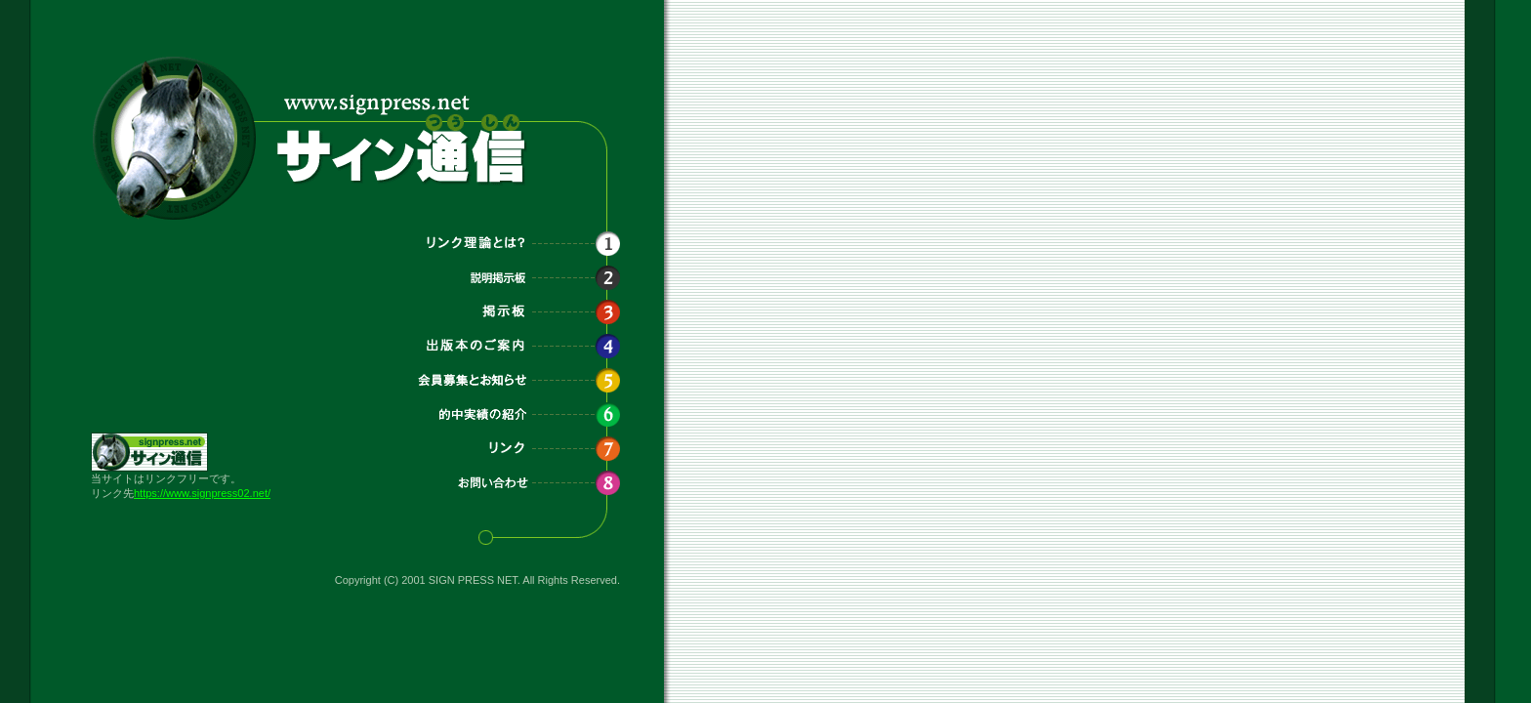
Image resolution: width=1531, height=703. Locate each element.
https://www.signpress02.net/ (202, 493)
